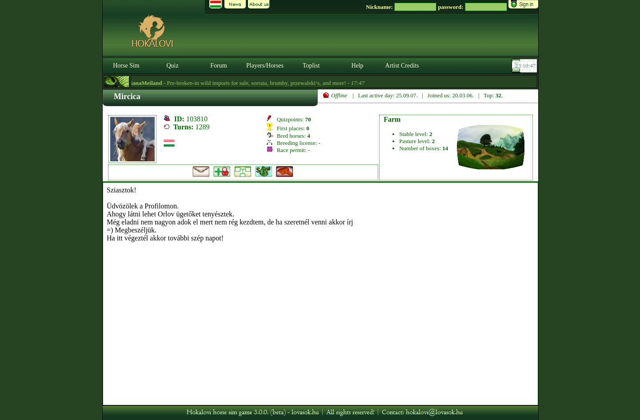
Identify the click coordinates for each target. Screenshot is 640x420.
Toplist (311, 65)
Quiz (172, 65)
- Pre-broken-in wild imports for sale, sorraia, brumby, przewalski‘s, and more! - (247, 83)
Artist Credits (402, 65)
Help (357, 65)
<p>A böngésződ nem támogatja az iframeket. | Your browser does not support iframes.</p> (320, 293)
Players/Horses (265, 65)
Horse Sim (126, 65)
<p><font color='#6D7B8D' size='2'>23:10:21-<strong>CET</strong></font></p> (525, 65)
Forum (218, 65)
